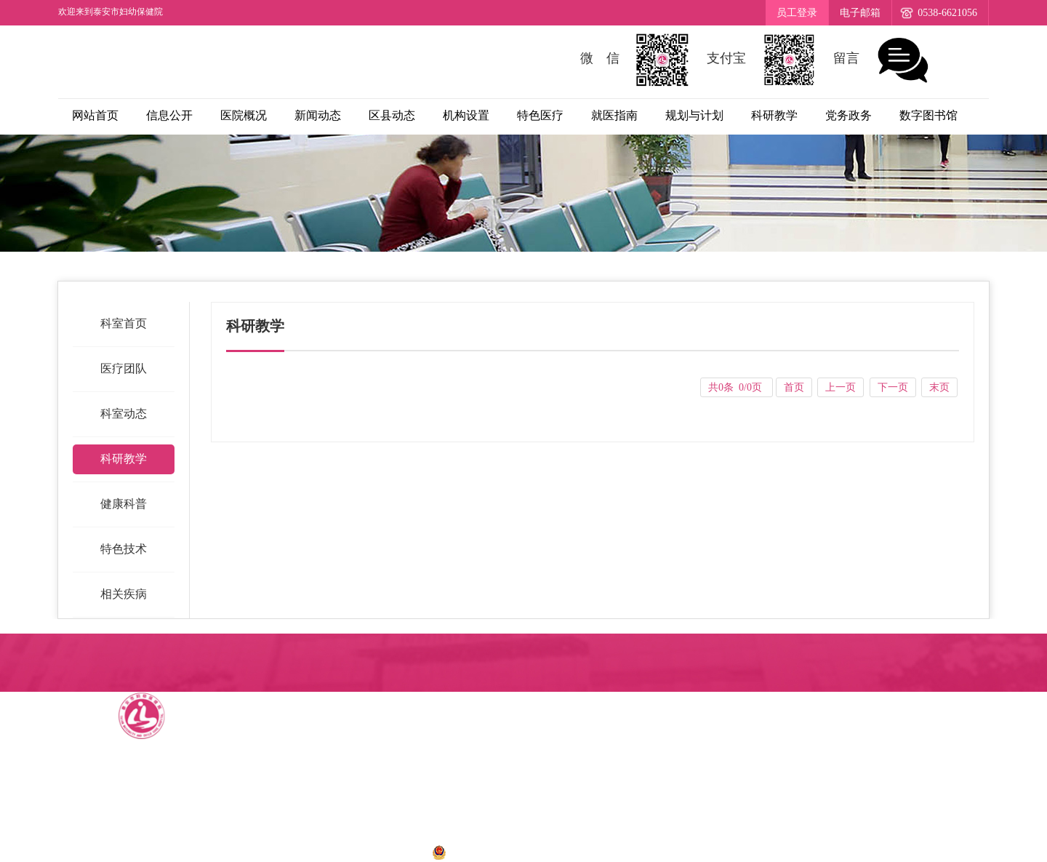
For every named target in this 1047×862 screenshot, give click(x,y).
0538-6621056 (947, 12)
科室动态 (123, 413)
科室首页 (123, 323)
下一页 (893, 387)
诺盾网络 (685, 851)
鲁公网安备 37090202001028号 (516, 851)
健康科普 (123, 504)
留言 (882, 60)
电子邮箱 (860, 12)
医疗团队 (123, 368)
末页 (939, 387)
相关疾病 (123, 594)
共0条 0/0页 (736, 387)
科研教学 (123, 458)
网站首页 (95, 115)
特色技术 (123, 549)
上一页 (840, 387)
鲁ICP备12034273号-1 (362, 851)
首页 (794, 387)
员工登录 (797, 12)
